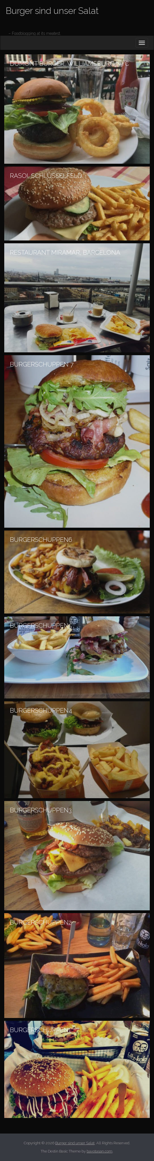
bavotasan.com (99, 1151)
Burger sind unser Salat (52, 10)
